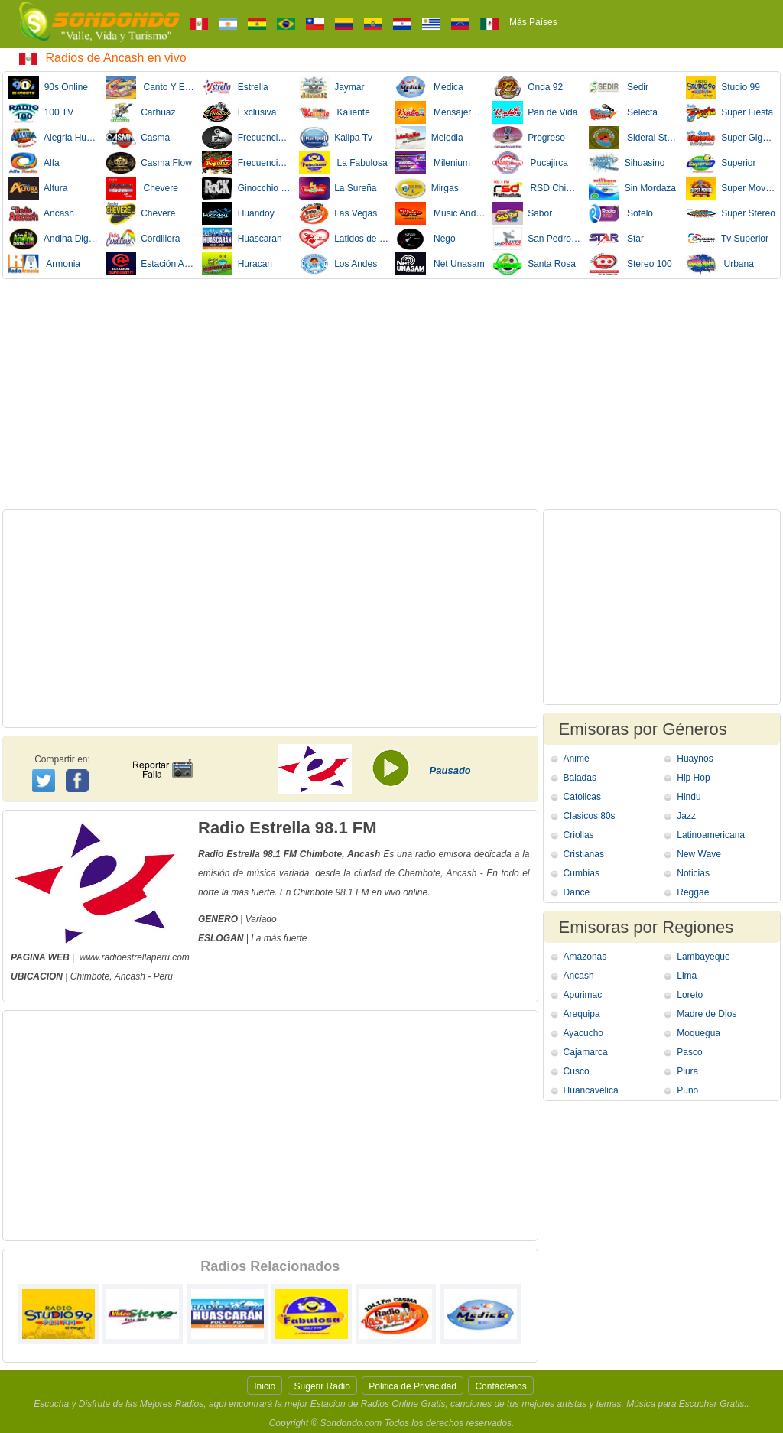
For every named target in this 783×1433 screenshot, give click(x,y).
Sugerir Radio (322, 1386)
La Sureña (338, 188)
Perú (163, 976)
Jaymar (332, 87)
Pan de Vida (535, 112)
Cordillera (143, 238)
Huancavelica (591, 1090)
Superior (721, 162)
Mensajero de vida (440, 112)
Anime (577, 758)
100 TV (40, 112)
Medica (429, 87)
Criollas (579, 835)
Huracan (237, 263)
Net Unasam (440, 263)
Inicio (264, 1386)
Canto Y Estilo (151, 87)
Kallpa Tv (335, 137)
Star (616, 238)
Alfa (34, 162)
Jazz (686, 816)
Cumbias (581, 873)
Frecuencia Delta (247, 137)
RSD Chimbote (537, 188)
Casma (138, 137)
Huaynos (695, 758)
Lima (687, 975)
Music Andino (440, 213)
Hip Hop (693, 777)
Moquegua (698, 1033)
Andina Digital (53, 238)
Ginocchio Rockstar (247, 188)
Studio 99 (723, 87)
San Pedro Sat (537, 238)
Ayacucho (583, 1033)
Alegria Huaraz (53, 137)
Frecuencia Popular (247, 162)
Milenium (432, 162)
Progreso (528, 137)
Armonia (44, 263)
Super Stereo (730, 213)
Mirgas (427, 188)
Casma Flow (149, 162)
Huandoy (238, 213)
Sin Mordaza (632, 188)
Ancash (41, 213)
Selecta (623, 112)
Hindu (688, 796)
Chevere (142, 188)
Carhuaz (141, 112)
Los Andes (338, 263)
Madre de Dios (706, 1014)
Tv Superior (727, 238)
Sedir (618, 87)
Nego (425, 238)
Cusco (577, 1071)
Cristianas (584, 854)
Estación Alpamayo (151, 263)
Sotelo (621, 213)
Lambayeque (703, 956)
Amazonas (585, 956)
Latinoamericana (711, 835)
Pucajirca (530, 162)
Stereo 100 (630, 263)
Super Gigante (731, 137)
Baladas (580, 777)
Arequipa (582, 1014)
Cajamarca (586, 1052)
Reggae (693, 892)
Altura (37, 188)
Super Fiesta (730, 112)
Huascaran (242, 238)
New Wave (699, 854)
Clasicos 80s (590, 816)
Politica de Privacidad (412, 1386)
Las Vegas (338, 213)
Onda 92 (528, 87)
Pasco (689, 1052)
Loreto (690, 994)
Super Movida (731, 188)
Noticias (693, 873)
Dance (577, 892)
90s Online (48, 87)
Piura (687, 1071)
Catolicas (582, 796)
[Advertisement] (391, 394)
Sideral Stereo (634, 137)
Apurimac (583, 994)
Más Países (533, 22)
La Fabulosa (343, 162)
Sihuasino (626, 162)
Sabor (522, 213)
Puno (687, 1090)
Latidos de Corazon (344, 238)
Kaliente (334, 112)
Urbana (720, 263)
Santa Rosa (534, 263)
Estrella (235, 87)
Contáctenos (500, 1386)
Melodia (429, 137)
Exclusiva (239, 112)
